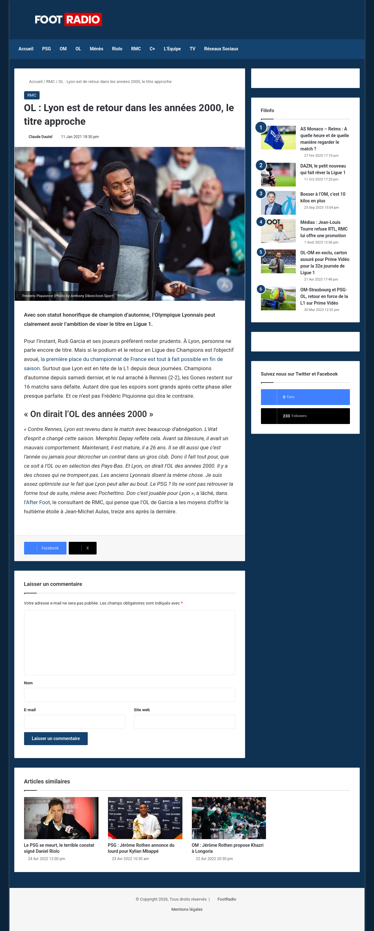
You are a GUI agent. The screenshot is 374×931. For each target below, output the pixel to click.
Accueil (26, 48)
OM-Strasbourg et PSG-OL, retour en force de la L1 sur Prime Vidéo (324, 296)
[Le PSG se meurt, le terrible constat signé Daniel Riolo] (61, 818)
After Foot (38, 502)
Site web (142, 709)
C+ (152, 48)
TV (192, 48)
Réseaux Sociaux (221, 48)
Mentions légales (187, 909)
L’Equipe (172, 48)
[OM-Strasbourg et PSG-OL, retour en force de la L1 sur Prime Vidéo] (278, 298)
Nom (28, 683)
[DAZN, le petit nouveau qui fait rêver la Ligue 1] (278, 175)
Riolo (117, 48)
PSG (46, 48)
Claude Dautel (41, 137)
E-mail (30, 709)
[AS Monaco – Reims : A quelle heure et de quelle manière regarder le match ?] (278, 137)
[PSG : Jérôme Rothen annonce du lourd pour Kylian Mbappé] (145, 818)
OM (63, 48)
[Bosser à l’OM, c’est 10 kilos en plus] (278, 203)
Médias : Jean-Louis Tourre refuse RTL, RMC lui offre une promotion (324, 229)
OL (78, 48)
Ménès (96, 48)
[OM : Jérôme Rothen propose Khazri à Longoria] (229, 818)
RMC (136, 48)
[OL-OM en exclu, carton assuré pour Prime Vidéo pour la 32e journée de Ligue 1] (278, 261)
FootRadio (227, 899)
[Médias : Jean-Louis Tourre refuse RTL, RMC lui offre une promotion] (278, 231)
